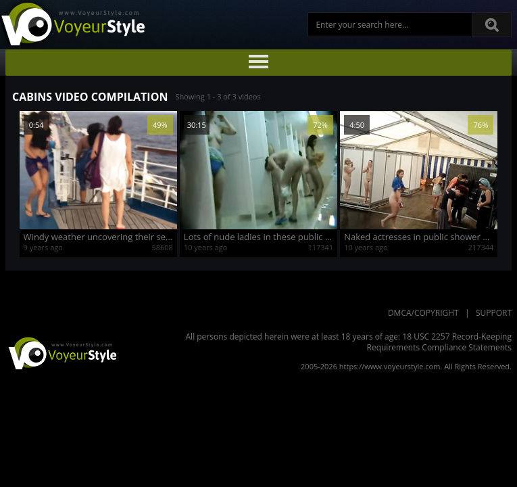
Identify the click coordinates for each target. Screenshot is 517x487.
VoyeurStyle (60, 352)
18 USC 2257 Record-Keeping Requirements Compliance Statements (439, 342)
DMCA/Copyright (423, 313)
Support (494, 313)
